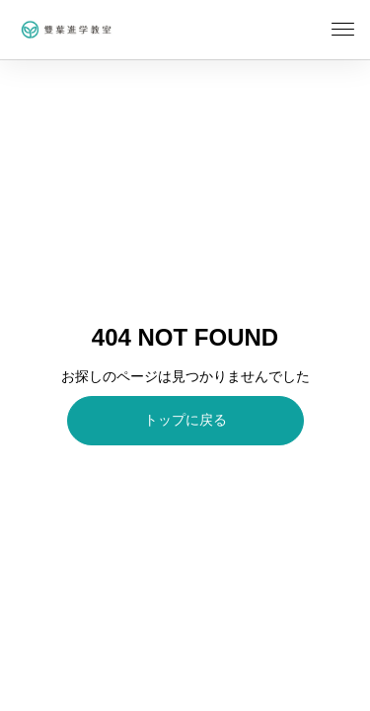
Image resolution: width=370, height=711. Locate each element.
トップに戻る (185, 420)
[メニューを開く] (343, 29)
